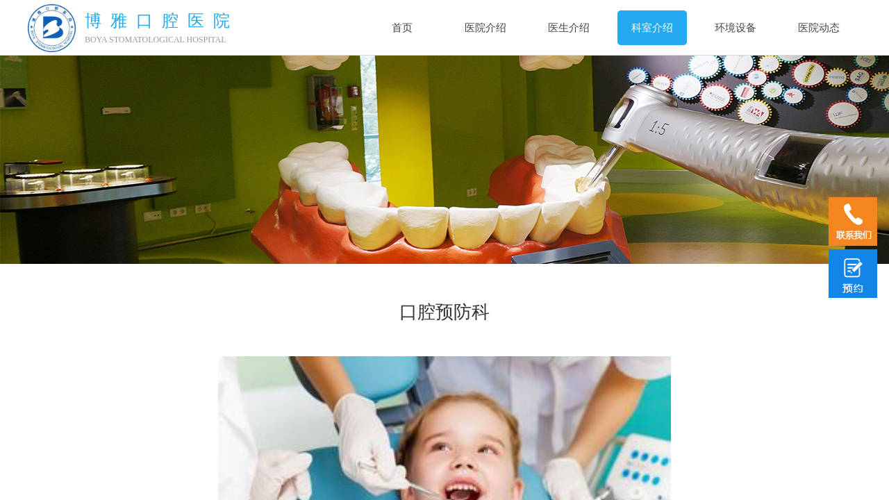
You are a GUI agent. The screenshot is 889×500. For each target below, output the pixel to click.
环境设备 (735, 27)
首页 (402, 27)
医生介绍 (569, 27)
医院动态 (819, 27)
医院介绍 (485, 27)
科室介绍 (652, 27)
